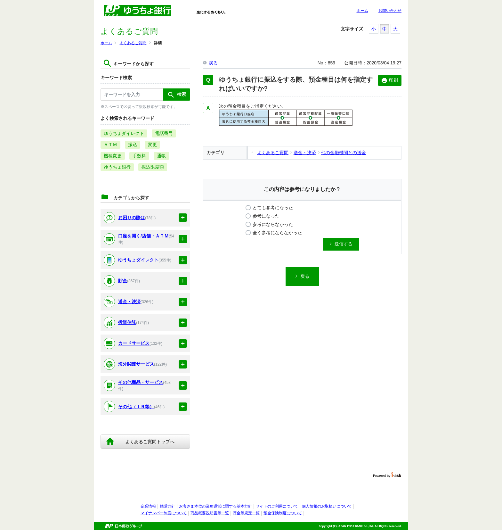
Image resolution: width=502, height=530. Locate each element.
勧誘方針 (167, 506)
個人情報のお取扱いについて (327, 506)
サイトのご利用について (277, 506)
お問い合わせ (389, 10)
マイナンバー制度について (164, 513)
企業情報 (148, 506)
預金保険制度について (282, 513)
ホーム (362, 10)
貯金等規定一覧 (246, 513)
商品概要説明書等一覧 (209, 513)
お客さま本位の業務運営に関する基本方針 (215, 506)
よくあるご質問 (132, 43)
